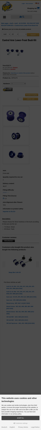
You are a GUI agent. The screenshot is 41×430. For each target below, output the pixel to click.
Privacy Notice (23, 427)
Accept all (20, 418)
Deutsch (4, 427)
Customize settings (20, 423)
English (12, 427)
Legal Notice (35, 427)
